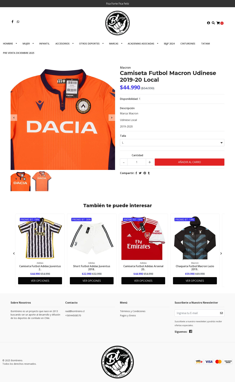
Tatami (205, 44)
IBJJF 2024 (169, 44)
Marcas (113, 44)
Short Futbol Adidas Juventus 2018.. (91, 268)
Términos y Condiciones (132, 311)
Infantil (44, 44)
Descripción (127, 109)
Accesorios (62, 44)
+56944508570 (73, 315)
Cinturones (187, 44)
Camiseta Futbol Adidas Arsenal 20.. (143, 268)
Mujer (26, 44)
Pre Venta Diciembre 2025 (18, 53)
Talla (123, 136)
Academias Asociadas (141, 44)
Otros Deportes (89, 44)
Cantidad (137, 156)
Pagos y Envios (128, 315)
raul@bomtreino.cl (75, 311)
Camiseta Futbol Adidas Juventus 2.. (40, 268)
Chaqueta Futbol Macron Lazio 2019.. (195, 268)
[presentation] (14, 118)
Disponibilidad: (129, 99)
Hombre (8, 44)
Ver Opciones (40, 280)
